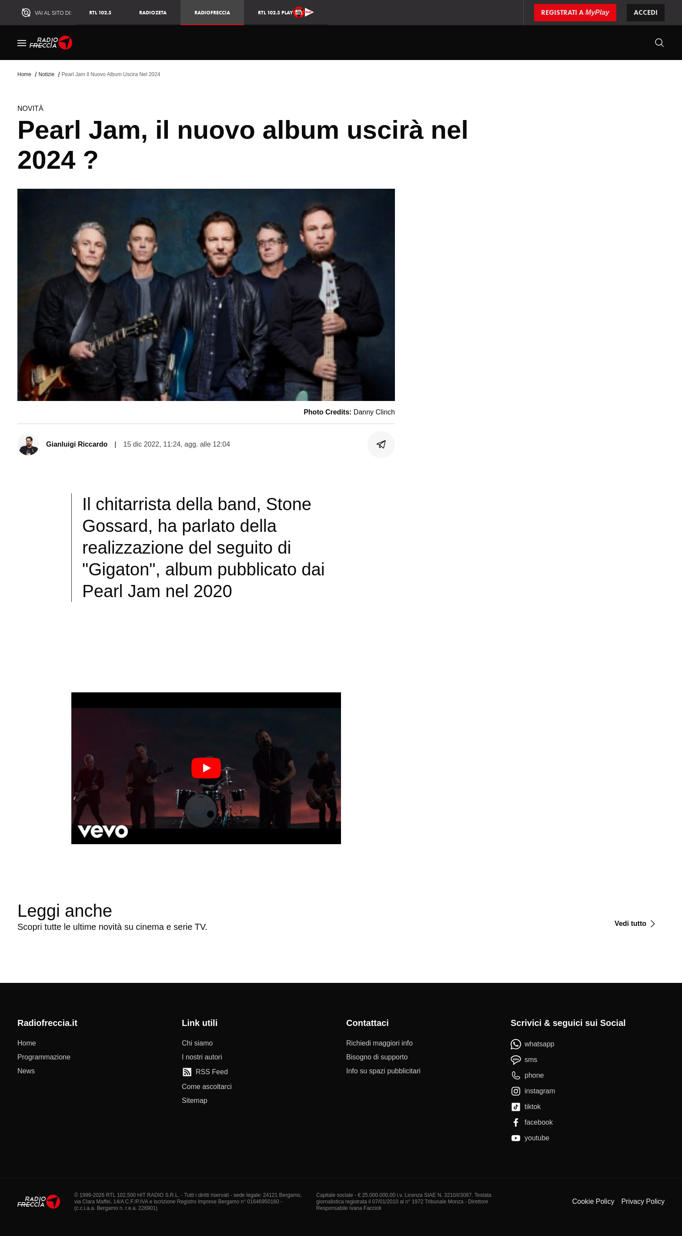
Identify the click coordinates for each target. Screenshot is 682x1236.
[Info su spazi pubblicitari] (383, 1071)
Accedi (646, 12)
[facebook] (532, 1122)
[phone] (527, 1075)
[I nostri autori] (202, 1057)
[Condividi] (381, 444)
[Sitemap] (194, 1100)
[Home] (51, 43)
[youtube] (530, 1138)
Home (24, 74)
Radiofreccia (212, 12)
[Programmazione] (43, 1057)
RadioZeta (153, 12)
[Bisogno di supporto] (377, 1057)
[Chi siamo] (197, 1043)
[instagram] (533, 1091)
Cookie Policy (593, 1201)
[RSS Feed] (205, 1072)
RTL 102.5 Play (286, 12)
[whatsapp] (533, 1044)
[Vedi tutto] (636, 923)
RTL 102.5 (100, 12)
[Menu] (21, 42)
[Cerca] (659, 42)
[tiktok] (526, 1107)
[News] (26, 1071)
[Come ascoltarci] (207, 1086)
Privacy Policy (643, 1201)
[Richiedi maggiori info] (379, 1043)
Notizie (46, 74)
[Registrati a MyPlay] (575, 12)
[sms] (524, 1060)
